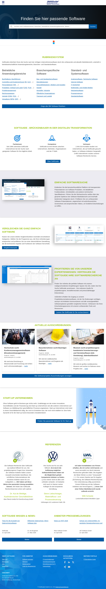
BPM (12, 99)
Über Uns (4, 559)
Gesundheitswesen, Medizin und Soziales (51, 85)
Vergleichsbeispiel (10, 248)
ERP (16, 99)
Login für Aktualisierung (29, 566)
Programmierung (77, 93)
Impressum (5, 566)
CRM (10, 96)
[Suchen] (93, 26)
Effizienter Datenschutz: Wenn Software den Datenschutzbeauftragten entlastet (39, 522)
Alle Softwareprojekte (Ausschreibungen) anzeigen (53, 376)
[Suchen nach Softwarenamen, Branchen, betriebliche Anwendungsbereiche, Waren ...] (53, 26)
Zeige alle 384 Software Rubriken (53, 106)
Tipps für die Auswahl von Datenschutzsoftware (11, 522)
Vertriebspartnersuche (49, 561)
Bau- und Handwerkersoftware (47, 79)
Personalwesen (7, 85)
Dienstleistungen (42, 82)
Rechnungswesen (8, 93)
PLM (29, 88)
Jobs (3, 564)
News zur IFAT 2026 (61, 521)
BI (26, 82)
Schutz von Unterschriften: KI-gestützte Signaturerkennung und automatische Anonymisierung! (91, 522)
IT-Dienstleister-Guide (90, 559)
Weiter (27, 539)
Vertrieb (4, 96)
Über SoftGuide (53, 161)
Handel (39, 88)
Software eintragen (27, 559)
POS (14, 96)
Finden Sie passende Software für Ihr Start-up (54, 421)
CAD (25, 88)
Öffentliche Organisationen (46, 93)
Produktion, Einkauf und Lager (12, 88)
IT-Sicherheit (75, 85)
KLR (29, 82)
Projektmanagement (9, 90)
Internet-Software (77, 82)
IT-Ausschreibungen (48, 559)
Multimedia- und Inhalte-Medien (82, 88)
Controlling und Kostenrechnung (13, 82)
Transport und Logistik (44, 96)
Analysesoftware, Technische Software (84, 79)
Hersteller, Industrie (43, 90)
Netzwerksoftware (77, 90)
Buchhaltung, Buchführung (11, 79)
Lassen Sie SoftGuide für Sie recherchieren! (72, 312)
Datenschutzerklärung (61, 587)
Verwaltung (6, 99)
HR (15, 85)
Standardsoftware (77, 96)
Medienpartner (26, 564)
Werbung (25, 561)
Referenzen (5, 561)
